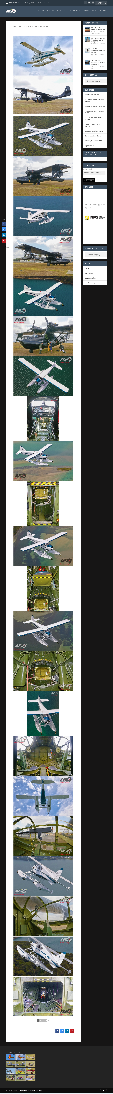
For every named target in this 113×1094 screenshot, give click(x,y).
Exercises (102, 33)
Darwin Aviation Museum (93, 137)
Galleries (73, 12)
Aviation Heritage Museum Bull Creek (94, 113)
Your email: (88, 170)
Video (103, 12)
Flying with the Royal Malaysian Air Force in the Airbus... (35, 3)
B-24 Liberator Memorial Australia (93, 120)
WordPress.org (90, 284)
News (60, 12)
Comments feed (90, 279)
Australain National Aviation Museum (95, 102)
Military (98, 34)
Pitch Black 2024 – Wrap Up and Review (98, 30)
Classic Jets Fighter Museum (94, 132)
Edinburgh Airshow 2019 (93, 142)
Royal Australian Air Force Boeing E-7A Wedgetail (98, 41)
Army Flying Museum (92, 96)
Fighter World (89, 147)
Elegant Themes (19, 1092)
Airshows (89, 12)
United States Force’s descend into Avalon (98, 52)
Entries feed (89, 274)
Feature (93, 34)
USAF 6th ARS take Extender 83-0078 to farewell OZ (98, 64)
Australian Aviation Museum (95, 108)
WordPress (37, 1092)
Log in (87, 270)
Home (41, 12)
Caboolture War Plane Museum (92, 127)
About (50, 12)
